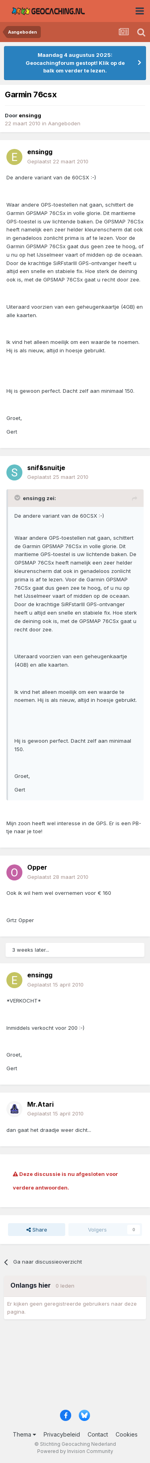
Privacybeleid (62, 1434)
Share (36, 1230)
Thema (24, 1434)
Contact (98, 1434)
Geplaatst (57, 161)
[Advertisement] (75, 1367)
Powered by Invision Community (75, 1451)
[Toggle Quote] (18, 497)
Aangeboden (64, 123)
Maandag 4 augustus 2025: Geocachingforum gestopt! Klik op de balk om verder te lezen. (75, 63)
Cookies (127, 1434)
